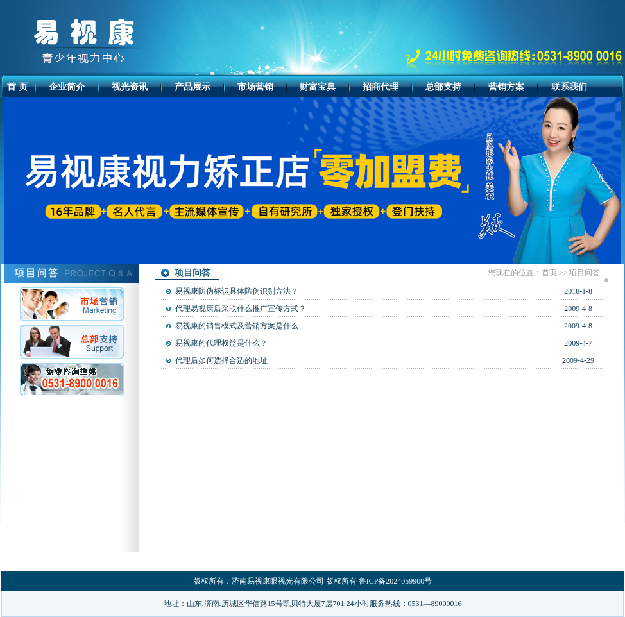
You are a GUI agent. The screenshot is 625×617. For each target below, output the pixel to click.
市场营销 (255, 87)
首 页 (17, 87)
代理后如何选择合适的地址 (221, 360)
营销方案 (506, 87)
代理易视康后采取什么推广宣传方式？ (240, 308)
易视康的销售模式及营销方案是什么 (236, 325)
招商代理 (380, 87)
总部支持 (443, 87)
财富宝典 (318, 87)
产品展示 (192, 87)
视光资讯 (130, 87)
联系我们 (569, 87)
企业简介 (67, 87)
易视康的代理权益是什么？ (221, 343)
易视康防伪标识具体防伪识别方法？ (236, 291)
